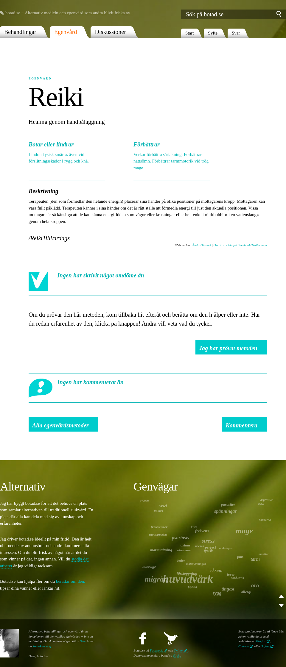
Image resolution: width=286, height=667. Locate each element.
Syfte (212, 33)
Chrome (243, 646)
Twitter (178, 650)
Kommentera (241, 425)
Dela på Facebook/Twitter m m (246, 245)
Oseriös (219, 245)
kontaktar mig (42, 646)
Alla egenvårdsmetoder (60, 425)
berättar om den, (70, 581)
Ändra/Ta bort (201, 245)
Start (189, 33)
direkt (176, 655)
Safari (265, 646)
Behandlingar (20, 32)
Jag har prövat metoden (228, 348)
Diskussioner (110, 32)
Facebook (156, 650)
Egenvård (65, 32)
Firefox (261, 641)
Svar (236, 33)
